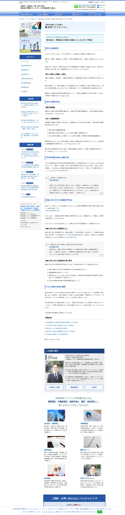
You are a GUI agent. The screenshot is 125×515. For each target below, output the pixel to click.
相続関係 (66, 37)
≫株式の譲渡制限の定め (52, 210)
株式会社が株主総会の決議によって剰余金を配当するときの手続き (30, 105)
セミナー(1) (24, 61)
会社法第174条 (71, 237)
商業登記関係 (59, 37)
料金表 (94, 387)
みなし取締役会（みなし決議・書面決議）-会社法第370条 (30, 135)
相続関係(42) (25, 70)
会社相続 (57, 339)
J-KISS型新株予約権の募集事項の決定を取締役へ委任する (30, 166)
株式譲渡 (52, 339)
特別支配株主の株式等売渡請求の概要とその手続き (62, 322)
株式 (48, 339)
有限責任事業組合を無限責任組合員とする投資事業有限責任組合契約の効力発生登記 (30, 187)
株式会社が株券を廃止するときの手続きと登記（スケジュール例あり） (30, 113)
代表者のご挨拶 (54, 387)
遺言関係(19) (25, 74)
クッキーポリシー (48, 512)
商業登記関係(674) (26, 65)
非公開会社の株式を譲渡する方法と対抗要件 (60, 325)
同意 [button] (99, 512)
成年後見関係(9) (26, 83)
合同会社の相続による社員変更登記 (57, 334)
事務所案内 (74, 387)
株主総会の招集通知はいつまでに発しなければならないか (30, 121)
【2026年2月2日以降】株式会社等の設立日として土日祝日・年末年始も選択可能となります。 (30, 154)
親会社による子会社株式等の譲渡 (56, 328)
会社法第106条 (63, 170)
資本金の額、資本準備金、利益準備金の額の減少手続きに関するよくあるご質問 (30, 176)
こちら (28, 226)
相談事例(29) (25, 87)
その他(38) (24, 91)
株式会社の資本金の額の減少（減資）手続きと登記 (30, 128)
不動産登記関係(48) (27, 78)
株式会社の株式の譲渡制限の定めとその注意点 (60, 331)
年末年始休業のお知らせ (28, 197)
